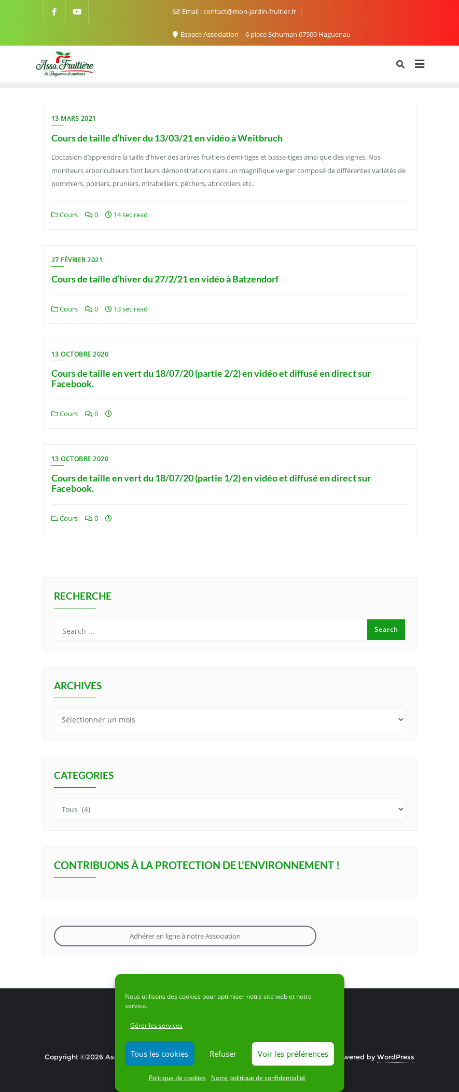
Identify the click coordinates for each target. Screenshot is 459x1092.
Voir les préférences (293, 1053)
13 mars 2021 (73, 118)
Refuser (223, 1053)
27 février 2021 (77, 260)
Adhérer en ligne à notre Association (185, 936)
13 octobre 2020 (80, 354)
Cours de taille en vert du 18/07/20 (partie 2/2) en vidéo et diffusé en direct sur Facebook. (211, 378)
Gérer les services (156, 1025)
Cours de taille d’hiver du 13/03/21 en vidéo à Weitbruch (167, 138)
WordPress (395, 1057)
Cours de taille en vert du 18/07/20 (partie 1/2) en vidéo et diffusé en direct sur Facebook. (211, 483)
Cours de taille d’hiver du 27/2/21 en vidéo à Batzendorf (165, 279)
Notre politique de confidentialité (258, 1077)
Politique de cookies (177, 1077)
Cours (64, 214)
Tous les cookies (159, 1053)
